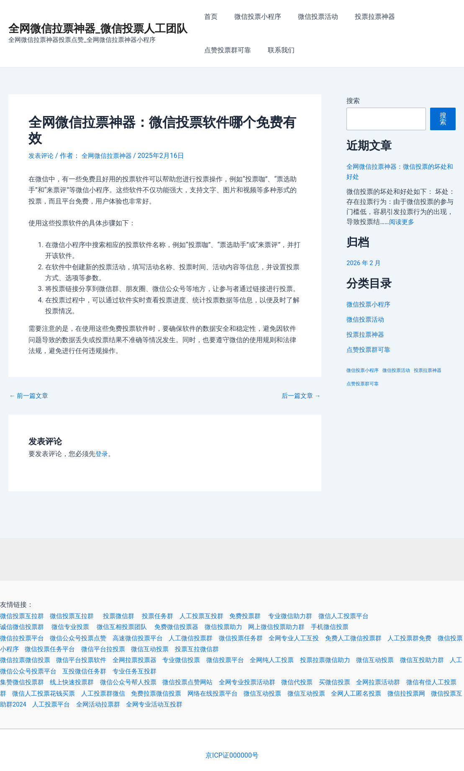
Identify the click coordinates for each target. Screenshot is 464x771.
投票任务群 (172, 616)
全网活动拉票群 (169, 704)
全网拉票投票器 (147, 660)
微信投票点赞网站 (204, 682)
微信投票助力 (242, 627)
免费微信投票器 (192, 627)
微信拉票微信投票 (30, 660)
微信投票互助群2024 (61, 704)
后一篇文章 (299, 395)
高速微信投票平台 (150, 638)
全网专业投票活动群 (267, 682)
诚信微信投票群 (27, 627)
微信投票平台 (244, 660)
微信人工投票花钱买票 (73, 693)
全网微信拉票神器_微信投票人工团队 (97, 28)
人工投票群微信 (140, 693)
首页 (209, 17)
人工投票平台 (118, 704)
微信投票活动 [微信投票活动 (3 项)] (396, 370)
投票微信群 (131, 616)
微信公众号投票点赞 (87, 638)
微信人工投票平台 (371, 616)
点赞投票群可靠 (420, 17)
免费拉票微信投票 (197, 693)
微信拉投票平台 (27, 638)
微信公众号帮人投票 (140, 682)
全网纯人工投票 (294, 660)
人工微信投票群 (207, 638)
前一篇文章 (30, 395)
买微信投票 (361, 682)
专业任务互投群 (181, 671)
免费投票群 (266, 616)
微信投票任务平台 (97, 649)
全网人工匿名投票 (411, 693)
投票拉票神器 (363, 17)
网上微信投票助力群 (299, 627)
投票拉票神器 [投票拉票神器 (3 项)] (427, 370)
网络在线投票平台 (258, 693)
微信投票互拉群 (27, 616)
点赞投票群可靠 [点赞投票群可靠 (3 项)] (362, 384)
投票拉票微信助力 (351, 660)
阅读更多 (402, 222)
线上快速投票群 (80, 682)
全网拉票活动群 (408, 682)
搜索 (353, 101)
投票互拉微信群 (254, 649)
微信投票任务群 (261, 638)
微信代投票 (321, 682)
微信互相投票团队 (135, 627)
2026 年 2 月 (365, 263)
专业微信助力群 (314, 616)
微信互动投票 (204, 649)
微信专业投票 (79, 627)
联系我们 (216, 50)
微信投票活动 (310, 17)
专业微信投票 (197, 660)
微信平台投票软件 (90, 660)
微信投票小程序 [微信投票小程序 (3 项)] (362, 370)
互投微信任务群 (127, 671)
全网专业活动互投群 (228, 704)
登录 (102, 454)
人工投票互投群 (219, 616)
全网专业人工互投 (317, 638)
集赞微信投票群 (27, 682)
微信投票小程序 (252, 17)
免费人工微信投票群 (381, 638)
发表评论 (41, 156)
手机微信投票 (356, 627)
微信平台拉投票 (154, 649)
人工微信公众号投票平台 (60, 671)
